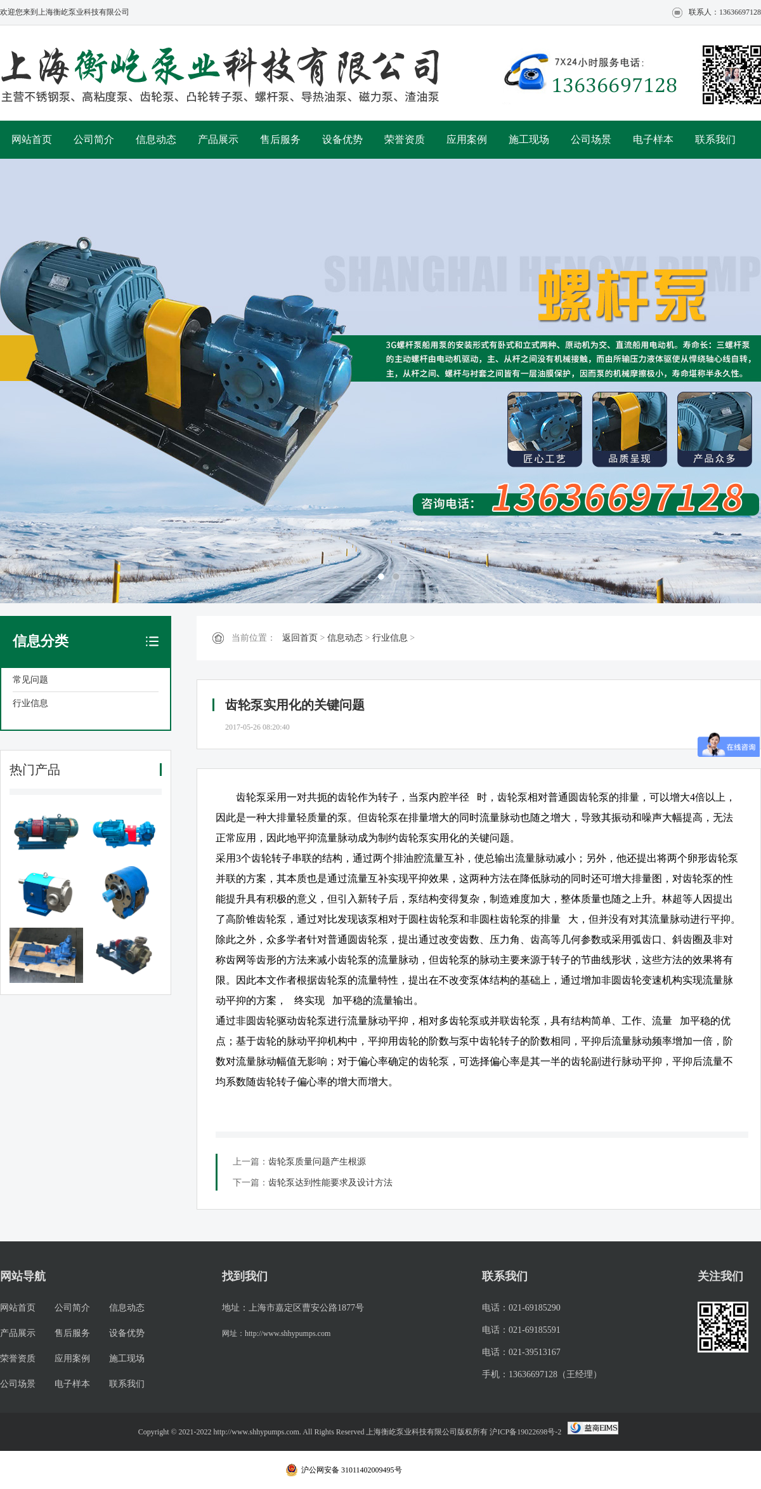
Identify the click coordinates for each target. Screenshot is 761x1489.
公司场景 (591, 139)
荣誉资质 (404, 139)
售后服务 (280, 139)
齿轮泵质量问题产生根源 (317, 1161)
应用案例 (466, 139)
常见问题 (30, 679)
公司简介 (94, 139)
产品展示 (218, 139)
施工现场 (529, 139)
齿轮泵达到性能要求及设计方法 (330, 1182)
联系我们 (715, 139)
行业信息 (30, 703)
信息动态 (156, 139)
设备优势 (342, 139)
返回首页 (300, 638)
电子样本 (653, 139)
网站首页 (31, 139)
